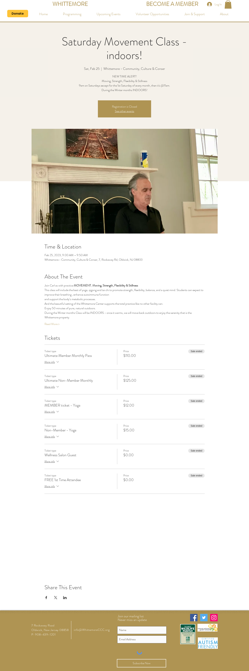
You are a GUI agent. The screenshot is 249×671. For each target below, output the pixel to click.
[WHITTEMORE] (70, 4)
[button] (228, 4)
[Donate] (17, 13)
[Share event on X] (55, 597)
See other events (124, 111)
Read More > (51, 324)
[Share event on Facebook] (46, 597)
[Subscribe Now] (141, 663)
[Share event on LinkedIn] (65, 597)
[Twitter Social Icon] (204, 617)
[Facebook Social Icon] (193, 617)
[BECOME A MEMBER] (172, 4)
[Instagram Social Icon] (214, 617)
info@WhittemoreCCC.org (92, 630)
